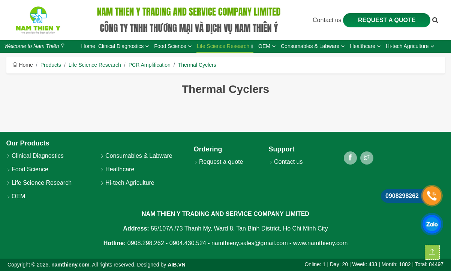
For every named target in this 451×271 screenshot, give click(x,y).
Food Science (27, 169)
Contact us (328, 20)
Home (22, 65)
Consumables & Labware (136, 156)
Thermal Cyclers (197, 65)
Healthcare (117, 169)
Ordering (208, 149)
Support (282, 149)
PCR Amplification (150, 65)
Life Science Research (95, 65)
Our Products (27, 143)
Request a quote (387, 20)
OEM (15, 196)
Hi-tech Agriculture (127, 183)
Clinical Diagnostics (35, 156)
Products (50, 65)
